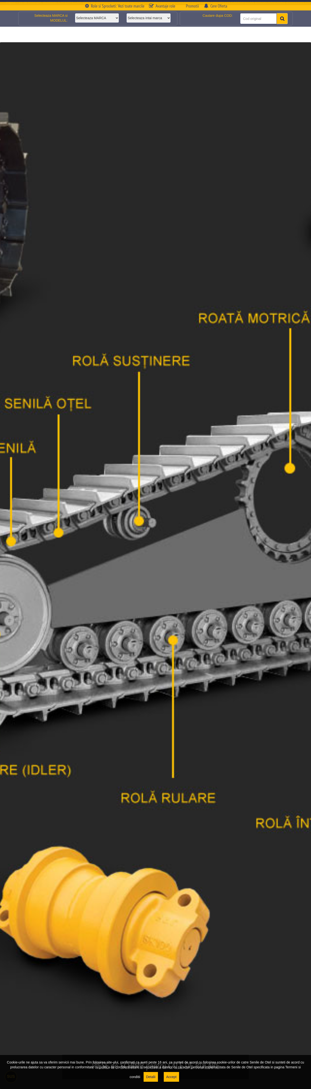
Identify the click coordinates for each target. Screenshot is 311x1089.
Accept (171, 1077)
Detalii (151, 1077)
